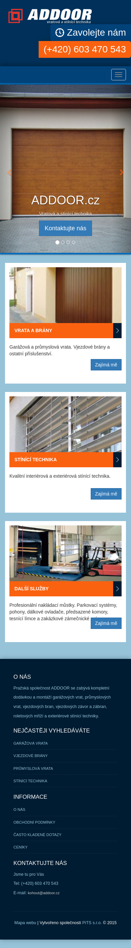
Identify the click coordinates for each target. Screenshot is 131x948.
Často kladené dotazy (37, 835)
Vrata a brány (68, 330)
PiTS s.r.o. (92, 922)
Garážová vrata (30, 743)
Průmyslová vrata (33, 768)
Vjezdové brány (30, 756)
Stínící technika (68, 459)
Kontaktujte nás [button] (65, 228)
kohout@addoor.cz (44, 893)
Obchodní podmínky (34, 822)
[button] (10, 169)
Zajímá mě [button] (106, 364)
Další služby (68, 588)
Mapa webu (25, 922)
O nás (19, 809)
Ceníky (20, 847)
